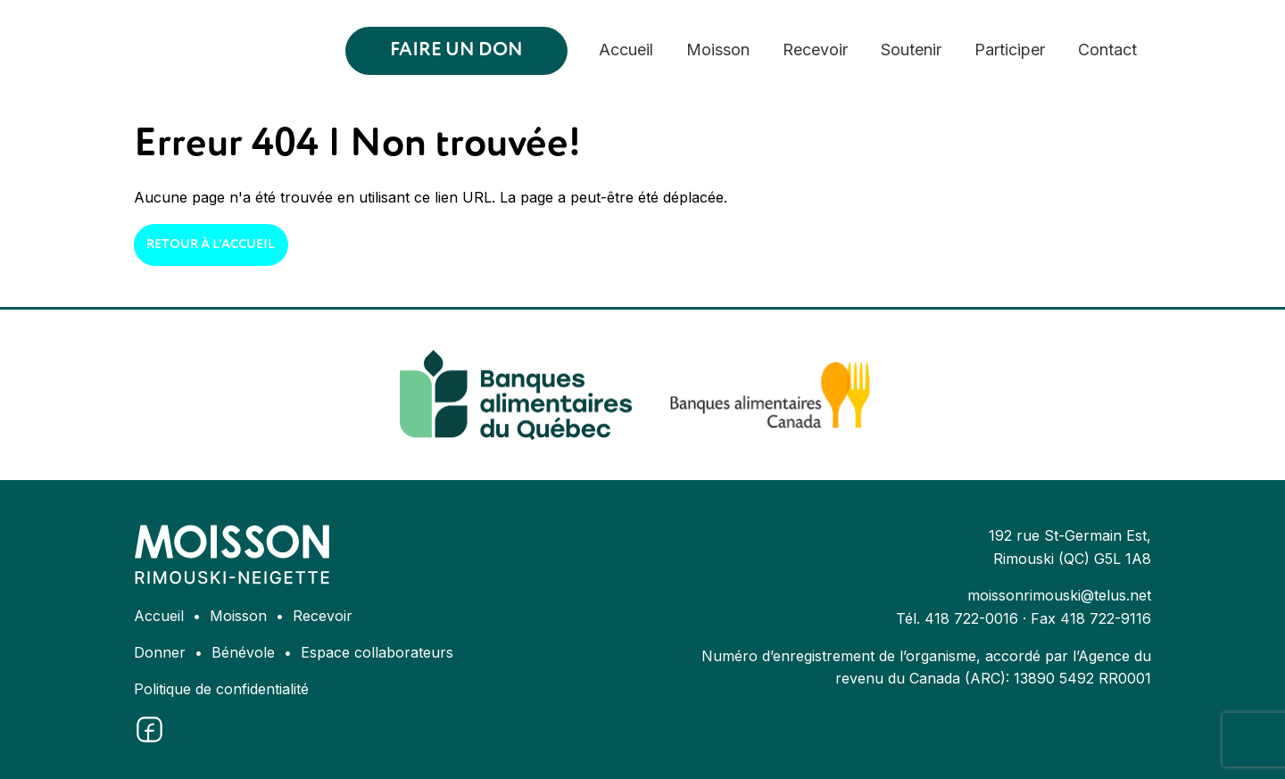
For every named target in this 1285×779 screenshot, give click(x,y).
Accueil (626, 49)
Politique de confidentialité (221, 689)
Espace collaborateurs (377, 652)
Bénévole (243, 652)
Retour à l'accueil (210, 244)
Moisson (718, 49)
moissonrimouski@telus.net (1059, 595)
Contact (1107, 49)
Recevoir (815, 49)
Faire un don (456, 50)
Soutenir (911, 49)
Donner (160, 652)
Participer (1009, 49)
